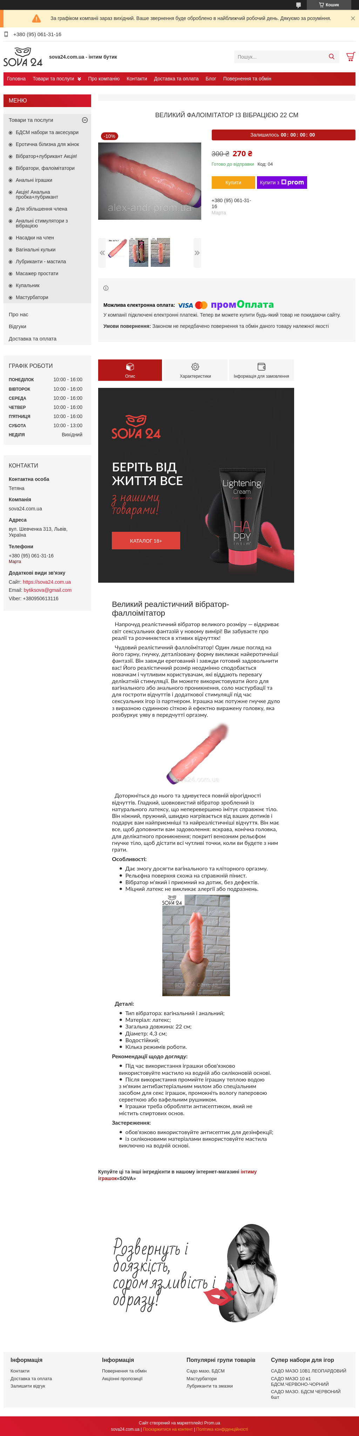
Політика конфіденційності (222, 1429)
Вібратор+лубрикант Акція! (46, 156)
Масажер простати (37, 273)
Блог (211, 78)
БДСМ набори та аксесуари (47, 132)
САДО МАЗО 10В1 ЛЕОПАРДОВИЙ (308, 1371)
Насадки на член (35, 237)
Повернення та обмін (247, 78)
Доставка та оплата (176, 78)
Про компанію (104, 78)
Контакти (137, 78)
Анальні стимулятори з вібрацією (42, 223)
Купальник (28, 285)
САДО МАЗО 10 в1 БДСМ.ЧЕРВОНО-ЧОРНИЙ (300, 1381)
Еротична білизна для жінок (47, 144)
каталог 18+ (146, 541)
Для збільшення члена (41, 209)
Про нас (18, 314)
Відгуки (17, 326)
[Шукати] (331, 57)
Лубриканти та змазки (210, 1386)
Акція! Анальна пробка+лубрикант (37, 194)
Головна (16, 78)
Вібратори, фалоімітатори (45, 168)
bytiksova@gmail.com (48, 590)
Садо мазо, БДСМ (206, 1371)
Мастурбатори (32, 297)
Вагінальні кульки (35, 249)
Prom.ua (212, 1423)
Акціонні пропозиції (122, 1378)
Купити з (282, 182)
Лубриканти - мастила (41, 261)
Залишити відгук (28, 1386)
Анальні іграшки (34, 180)
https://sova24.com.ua (47, 582)
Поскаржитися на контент (168, 1429)
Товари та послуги (53, 78)
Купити (233, 182)
